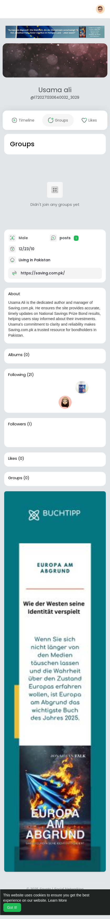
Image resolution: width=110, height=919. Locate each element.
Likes (12, 458)
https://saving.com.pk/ (43, 273)
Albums (15, 355)
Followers (17, 424)
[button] (100, 9)
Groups (15, 478)
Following (17, 375)
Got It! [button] (12, 907)
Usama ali (55, 90)
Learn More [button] (57, 900)
